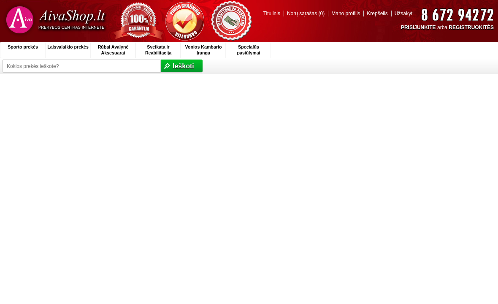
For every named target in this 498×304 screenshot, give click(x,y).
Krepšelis (377, 13)
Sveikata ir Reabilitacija (158, 49)
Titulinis (271, 13)
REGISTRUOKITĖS (471, 27)
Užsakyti (404, 13)
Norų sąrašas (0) (306, 13)
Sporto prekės (23, 46)
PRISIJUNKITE (418, 27)
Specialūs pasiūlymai (248, 49)
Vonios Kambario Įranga (203, 49)
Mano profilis (345, 13)
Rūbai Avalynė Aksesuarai (113, 49)
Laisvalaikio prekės (68, 46)
